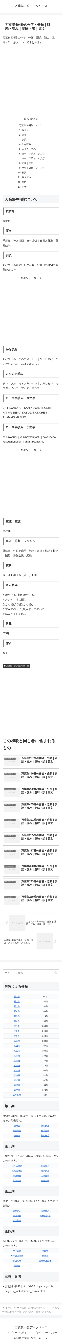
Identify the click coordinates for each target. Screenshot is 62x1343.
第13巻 (17, 1055)
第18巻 (17, 1080)
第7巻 (17, 1026)
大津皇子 (45, 1175)
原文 (24, 135)
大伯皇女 (17, 1180)
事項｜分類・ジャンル (33, 167)
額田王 (17, 1125)
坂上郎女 (17, 1220)
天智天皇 (17, 1130)
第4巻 (17, 1011)
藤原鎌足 (45, 1135)
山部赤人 (17, 1210)
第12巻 (17, 1051)
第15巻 (17, 1065)
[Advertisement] (31, 79)
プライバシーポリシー (45, 1332)
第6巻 (17, 1021)
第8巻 (17, 1031)
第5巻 (17, 1016)
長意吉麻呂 (17, 1170)
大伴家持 (17, 1251)
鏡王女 (17, 1135)
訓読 (24, 139)
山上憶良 (17, 1215)
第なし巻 (17, 1095)
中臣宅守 (17, 1260)
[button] (56, 973)
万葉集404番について (30, 125)
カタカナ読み (29, 149)
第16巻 (17, 1070)
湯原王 (17, 1265)
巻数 (24, 182)
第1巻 (17, 996)
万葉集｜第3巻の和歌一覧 (16, 666)
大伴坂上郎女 (16, 1256)
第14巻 (17, 1060)
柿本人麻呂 (17, 1166)
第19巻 (17, 1085)
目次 (26, 118)
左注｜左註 (27, 163)
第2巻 (17, 1001)
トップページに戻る (16, 1332)
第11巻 (17, 1046)
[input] (31, 972)
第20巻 (17, 1090)
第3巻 (17, 1006)
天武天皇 (45, 1170)
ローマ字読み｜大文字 (33, 153)
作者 (24, 186)
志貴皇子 (45, 1180)
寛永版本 (26, 177)
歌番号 (25, 130)
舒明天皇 (45, 1125)
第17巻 (17, 1075)
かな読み (26, 144)
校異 (24, 172)
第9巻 (17, 1036)
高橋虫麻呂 (45, 1215)
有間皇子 (45, 1130)
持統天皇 (17, 1175)
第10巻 (17, 1041)
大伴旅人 (45, 1210)
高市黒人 (45, 1166)
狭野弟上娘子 (45, 1260)
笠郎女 (45, 1251)
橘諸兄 (45, 1256)
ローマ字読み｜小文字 (33, 158)
